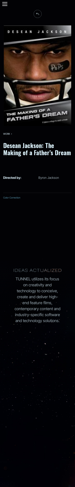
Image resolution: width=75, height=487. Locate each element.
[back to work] (38, 14)
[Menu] (4, 4)
